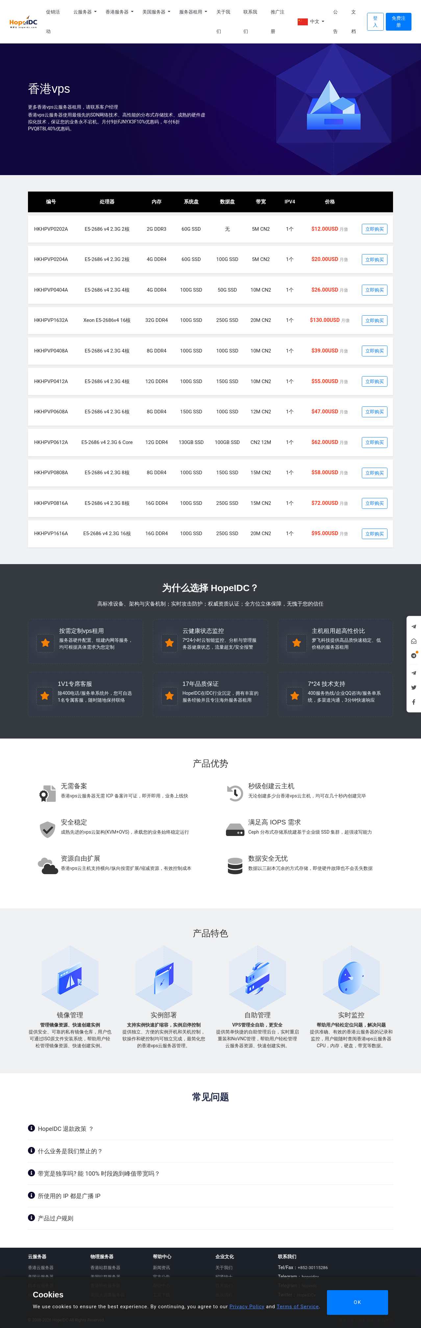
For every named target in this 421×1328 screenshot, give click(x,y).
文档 (353, 21)
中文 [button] (309, 21)
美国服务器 (154, 11)
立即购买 (374, 229)
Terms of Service (298, 1307)
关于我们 (223, 21)
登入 (375, 21)
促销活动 (53, 21)
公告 (335, 21)
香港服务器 (118, 11)
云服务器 (83, 11)
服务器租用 (191, 11)
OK (357, 1302)
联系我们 (250, 21)
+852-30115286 (313, 1267)
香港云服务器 (41, 1267)
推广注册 (278, 21)
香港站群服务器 (105, 1267)
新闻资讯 (161, 1267)
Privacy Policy (247, 1307)
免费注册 (399, 21)
